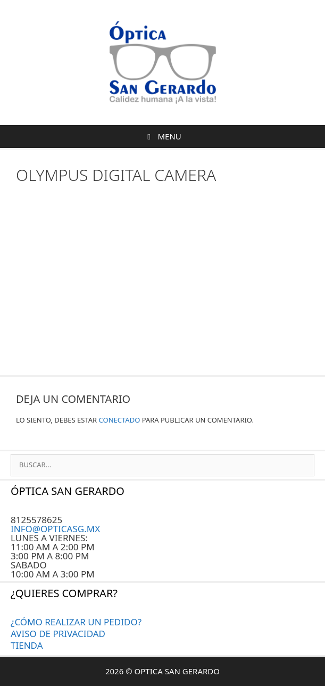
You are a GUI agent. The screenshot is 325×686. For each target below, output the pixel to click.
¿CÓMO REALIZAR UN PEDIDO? (76, 622)
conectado (119, 420)
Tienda (27, 645)
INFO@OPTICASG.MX (55, 529)
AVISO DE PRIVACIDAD (58, 633)
